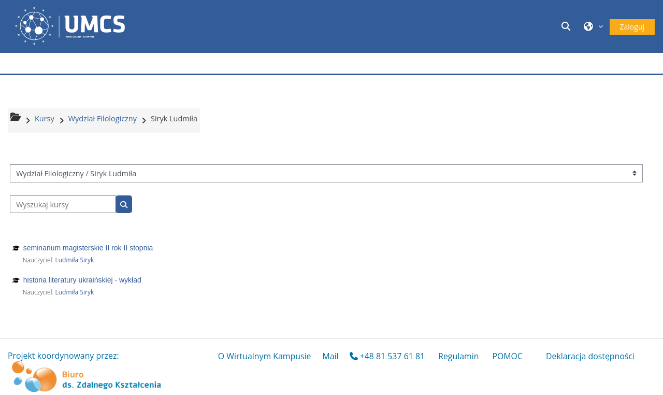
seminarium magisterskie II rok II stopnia (88, 248)
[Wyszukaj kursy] (63, 204)
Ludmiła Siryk (74, 260)
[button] (567, 26)
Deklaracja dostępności (590, 356)
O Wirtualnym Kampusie (264, 356)
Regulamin (458, 356)
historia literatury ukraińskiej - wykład (82, 280)
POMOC (507, 356)
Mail (330, 356)
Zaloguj (632, 27)
